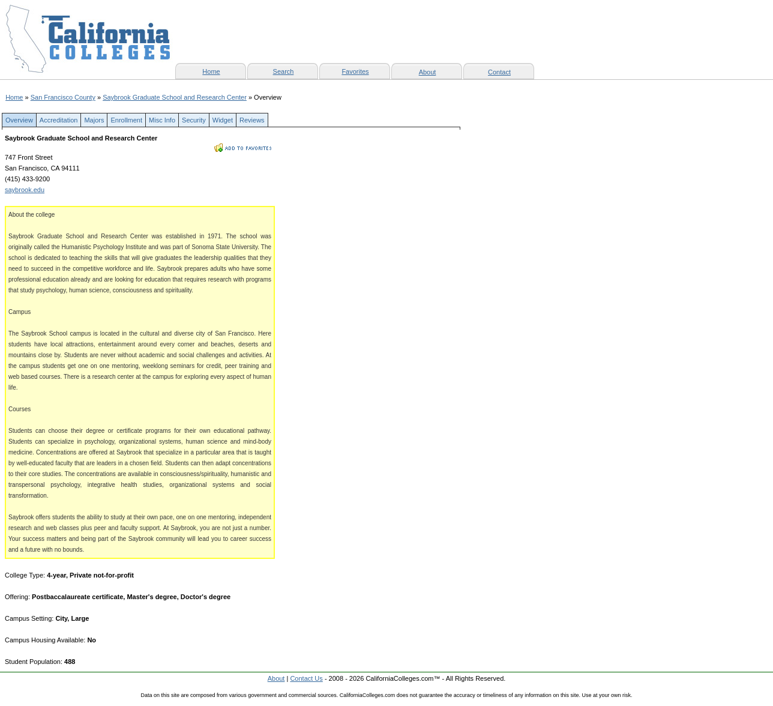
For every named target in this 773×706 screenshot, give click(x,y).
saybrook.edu (24, 189)
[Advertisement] (367, 399)
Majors (94, 120)
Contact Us (306, 678)
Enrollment (126, 120)
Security (194, 120)
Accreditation (59, 120)
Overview (19, 120)
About (427, 72)
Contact (499, 72)
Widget (222, 120)
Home (14, 97)
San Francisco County (63, 97)
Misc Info (162, 120)
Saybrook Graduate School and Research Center (175, 97)
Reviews (252, 120)
